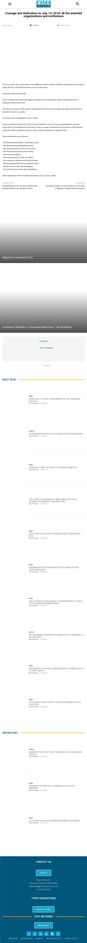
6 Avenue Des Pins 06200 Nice (43, 883)
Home (4, 26)
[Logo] (43, 4)
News (10, 26)
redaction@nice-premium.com (43, 886)
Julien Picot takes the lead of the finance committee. (53, 467)
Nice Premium (46, 348)
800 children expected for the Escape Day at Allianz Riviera (56, 434)
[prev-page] (4, 723)
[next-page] (7, 723)
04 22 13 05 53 (43, 889)
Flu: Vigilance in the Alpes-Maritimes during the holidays (54, 821)
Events (31, 431)
